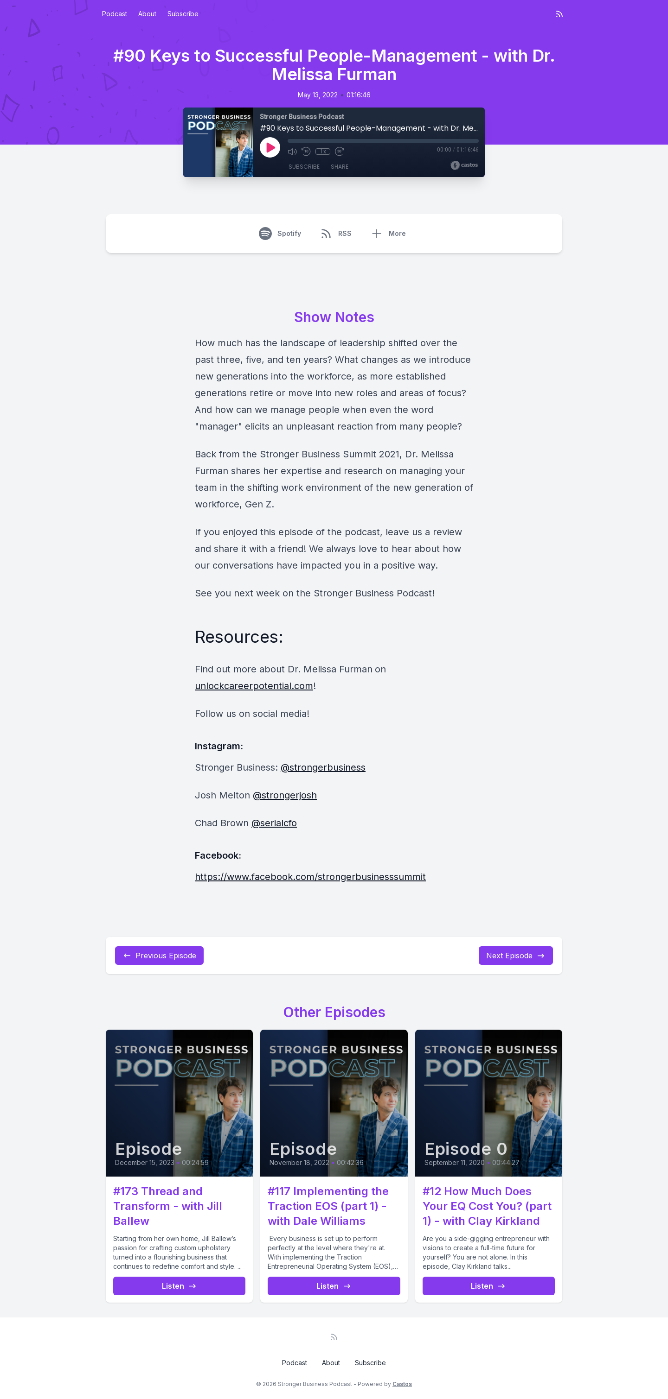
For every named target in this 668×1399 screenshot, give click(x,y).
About (147, 14)
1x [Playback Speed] (323, 151)
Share (339, 167)
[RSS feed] (559, 14)
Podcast (114, 14)
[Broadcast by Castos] (464, 165)
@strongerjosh (285, 795)
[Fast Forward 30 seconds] (339, 151)
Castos (402, 1383)
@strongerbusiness (323, 767)
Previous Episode (159, 955)
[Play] (270, 147)
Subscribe (183, 14)
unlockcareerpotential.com (254, 685)
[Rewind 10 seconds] (306, 151)
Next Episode (516, 955)
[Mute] (292, 151)
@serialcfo (274, 823)
